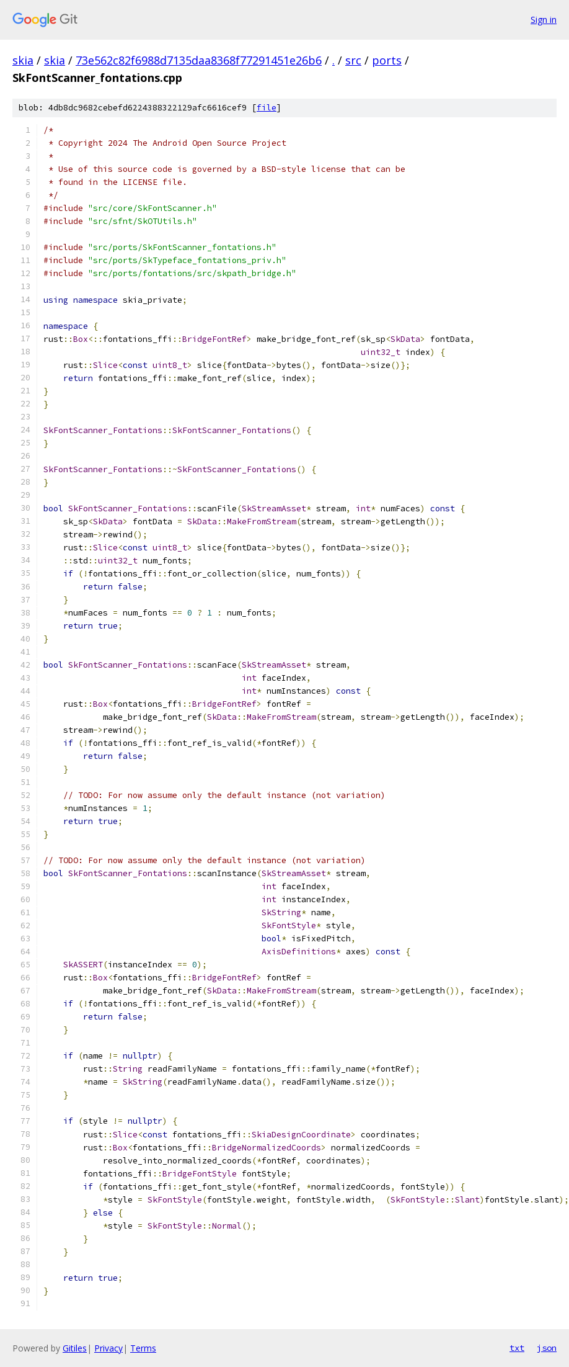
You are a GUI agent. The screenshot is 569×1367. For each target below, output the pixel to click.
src (353, 60)
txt (516, 1347)
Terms (143, 1348)
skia (22, 60)
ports (387, 60)
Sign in (544, 19)
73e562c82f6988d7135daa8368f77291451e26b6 (199, 60)
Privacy (108, 1348)
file (266, 107)
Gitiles (75, 1348)
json (547, 1347)
